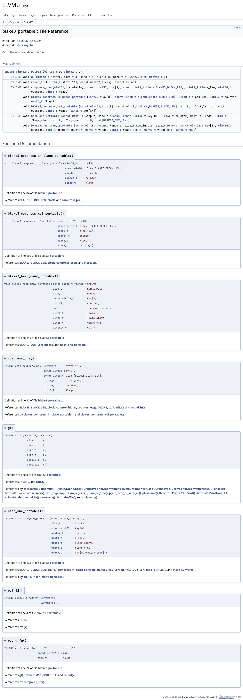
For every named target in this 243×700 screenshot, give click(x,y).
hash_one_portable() (74, 345)
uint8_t (138, 87)
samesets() (47, 497)
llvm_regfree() (98, 493)
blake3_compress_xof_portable (54, 106)
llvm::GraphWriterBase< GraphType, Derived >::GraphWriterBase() (166, 489)
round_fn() (138, 407)
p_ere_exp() (116, 493)
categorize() (31, 489)
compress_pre (41, 87)
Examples (106, 15)
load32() (118, 407)
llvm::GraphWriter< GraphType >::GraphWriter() (89, 489)
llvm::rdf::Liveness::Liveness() (24, 493)
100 (28, 255)
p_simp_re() (133, 493)
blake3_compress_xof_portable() (102, 414)
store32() (90, 262)
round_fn (37, 82)
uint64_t (224, 87)
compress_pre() (72, 200)
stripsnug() (89, 497)
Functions (237, 27)
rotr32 (36, 71)
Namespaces (59, 15)
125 (28, 563)
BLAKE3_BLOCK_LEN (169, 87)
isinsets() (219, 489)
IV (110, 407)
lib (4, 22)
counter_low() (86, 407)
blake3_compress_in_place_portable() (48, 414)
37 (27, 400)
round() (69, 675)
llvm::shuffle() (65, 497)
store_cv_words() (184, 570)
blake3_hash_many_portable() (43, 577)
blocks (115, 116)
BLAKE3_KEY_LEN (108, 570)
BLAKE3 (28, 22)
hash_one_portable (45, 116)
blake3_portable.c (50, 193)
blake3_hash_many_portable (51, 125)
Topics (43, 15)
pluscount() (150, 493)
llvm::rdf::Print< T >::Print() (177, 493)
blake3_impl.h (29, 41)
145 (28, 338)
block (150, 87)
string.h (25, 45)
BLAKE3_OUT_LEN (114, 120)
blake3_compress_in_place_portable (58, 97)
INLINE (9, 71)
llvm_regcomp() (56, 493)
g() (25, 627)
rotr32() (41, 482)
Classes (78, 15)
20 (27, 668)
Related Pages (27, 15)
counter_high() (66, 407)
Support (14, 22)
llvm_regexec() (77, 493)
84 (27, 193)
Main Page (10, 15)
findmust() (48, 489)
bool (49, 130)
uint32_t (22, 71)
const (84, 82)
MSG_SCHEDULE (46, 675)
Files (92, 15)
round (130, 82)
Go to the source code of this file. (23, 52)
